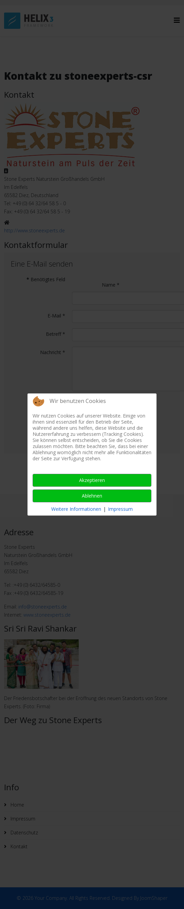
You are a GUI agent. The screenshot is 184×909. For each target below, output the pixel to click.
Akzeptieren (92, 480)
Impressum (120, 509)
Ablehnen (92, 495)
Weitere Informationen (76, 509)
